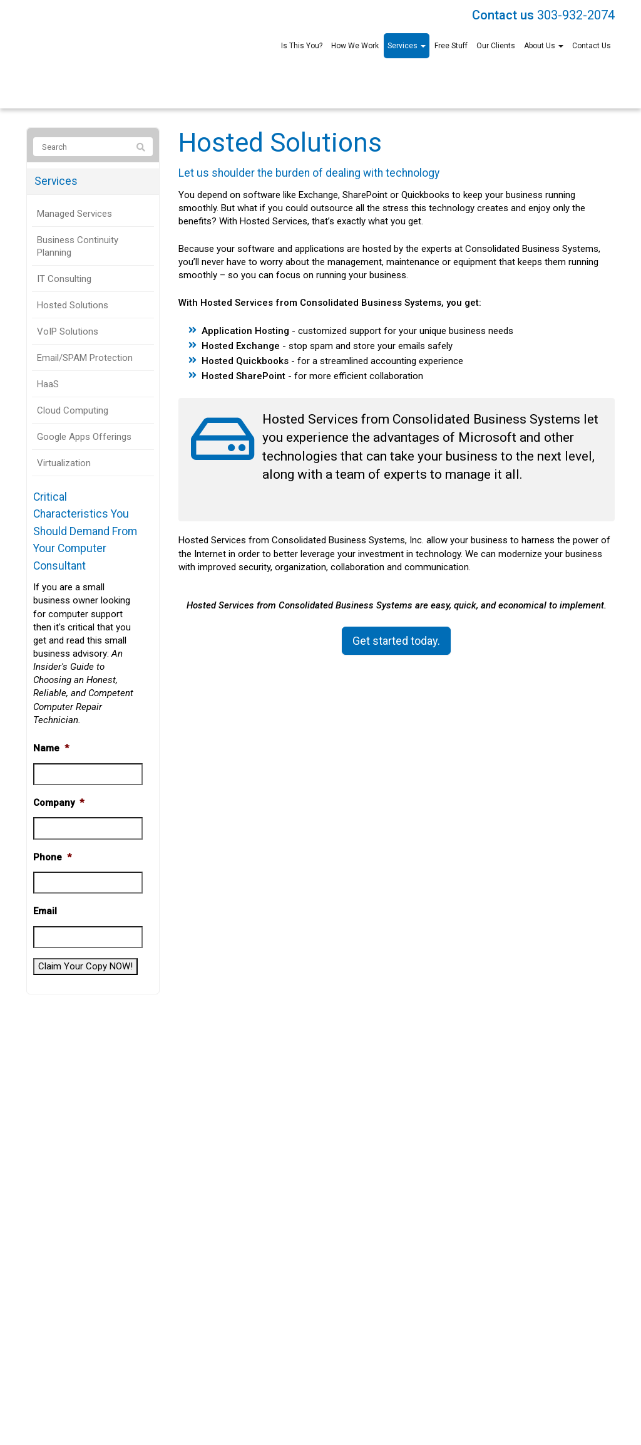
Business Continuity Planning (77, 246)
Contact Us (591, 45)
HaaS (48, 384)
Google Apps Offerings (84, 436)
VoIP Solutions (67, 331)
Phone (52, 857)
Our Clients (495, 45)
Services (406, 45)
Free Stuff (451, 45)
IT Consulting (64, 278)
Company (58, 802)
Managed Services (74, 213)
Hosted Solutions (72, 305)
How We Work (355, 45)
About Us (543, 45)
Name (51, 748)
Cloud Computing (72, 410)
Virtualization (64, 463)
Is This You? (301, 45)
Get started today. (396, 640)
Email (45, 911)
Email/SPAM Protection (85, 357)
